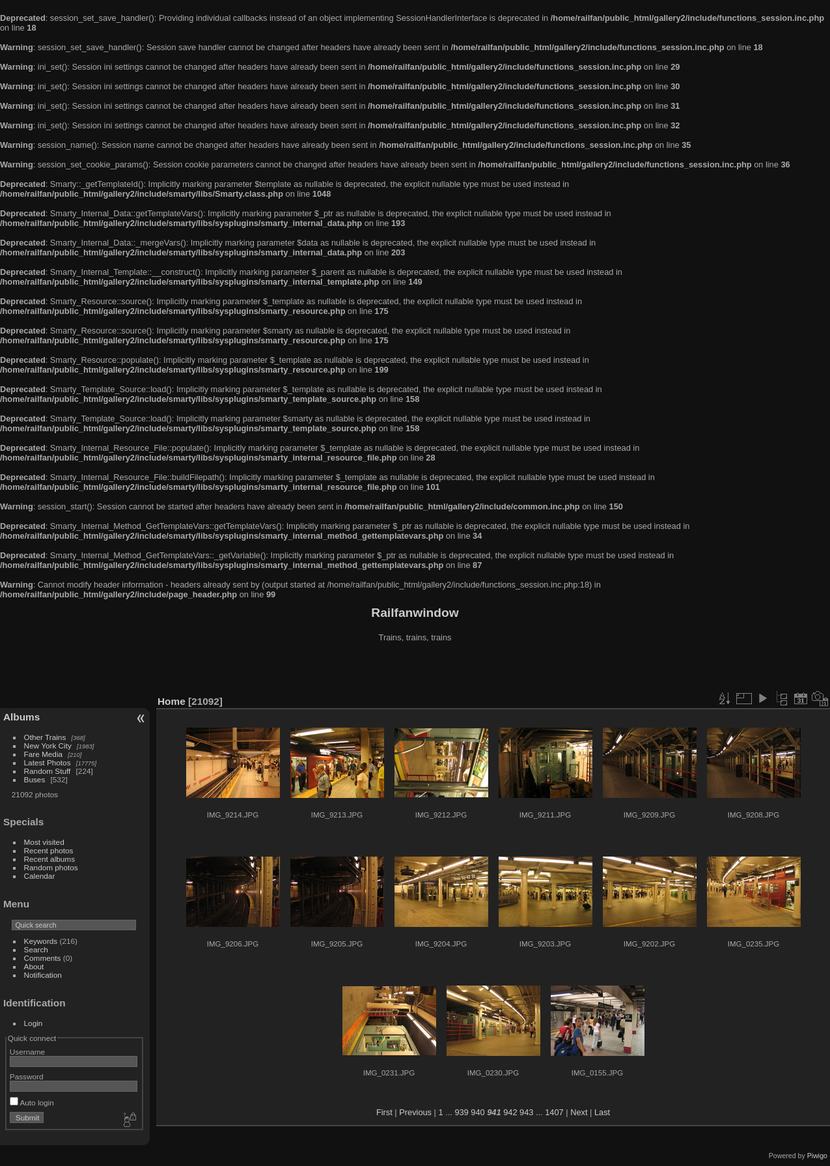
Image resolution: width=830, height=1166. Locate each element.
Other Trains (45, 737)
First (384, 1112)
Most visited (44, 842)
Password (27, 1076)
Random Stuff (47, 771)
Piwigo (817, 1155)
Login (33, 1023)
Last (602, 1112)
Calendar (39, 876)
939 (461, 1112)
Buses (35, 779)
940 (477, 1112)
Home (172, 701)
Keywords (41, 941)
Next (578, 1112)
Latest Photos (47, 762)
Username (27, 1051)
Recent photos (49, 850)
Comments (42, 958)
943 (526, 1112)
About (34, 966)
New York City (48, 745)
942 (510, 1112)
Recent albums (49, 859)
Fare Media (43, 754)
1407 (554, 1112)
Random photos (51, 867)
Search (36, 949)
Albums (21, 716)
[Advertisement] (415, 670)
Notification (43, 975)
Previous (415, 1112)
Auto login (32, 1102)
